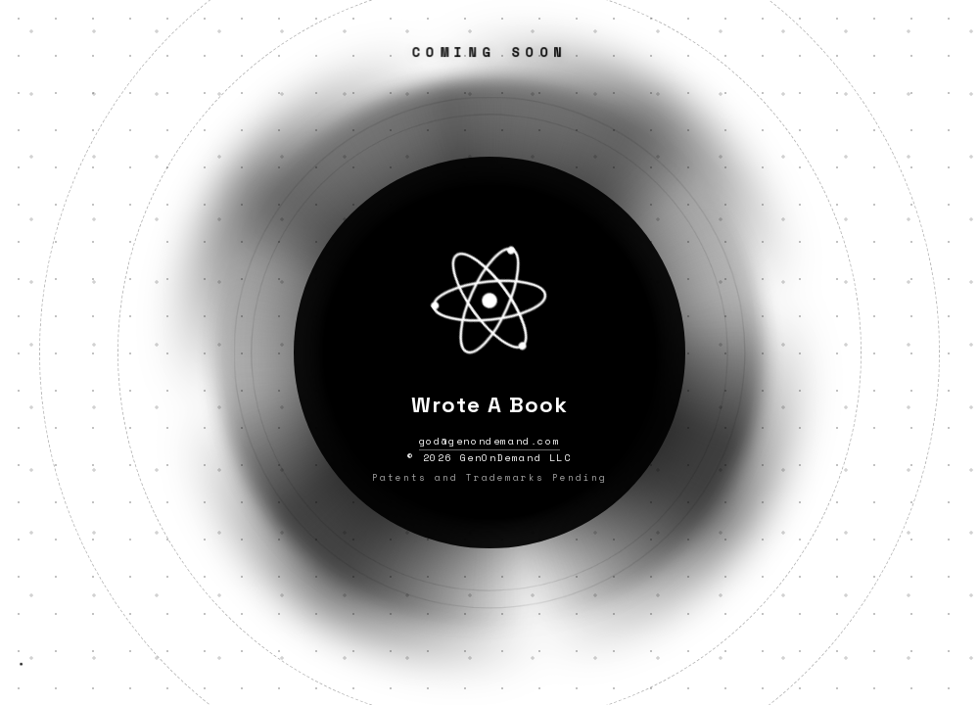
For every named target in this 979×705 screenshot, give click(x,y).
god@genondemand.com (489, 441)
